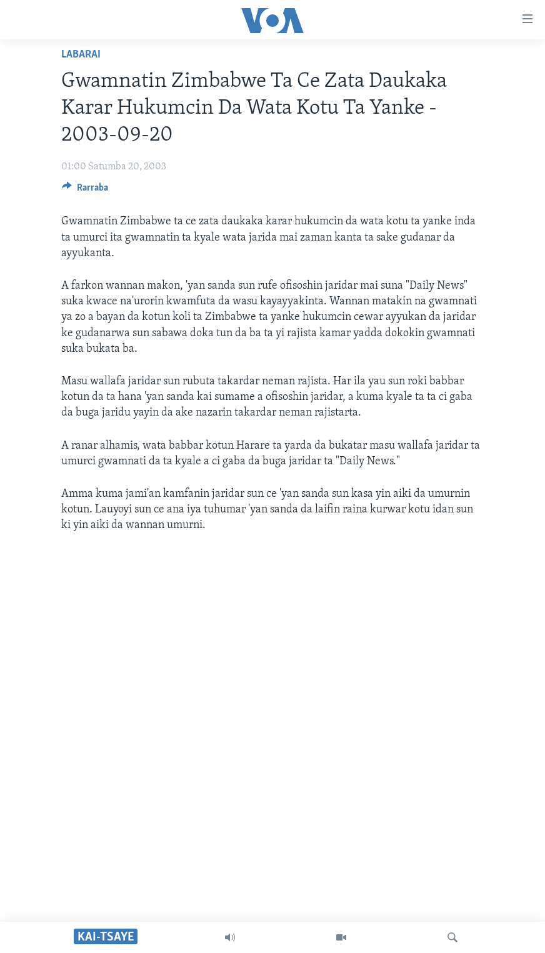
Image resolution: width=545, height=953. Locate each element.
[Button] (85, 190)
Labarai (81, 55)
